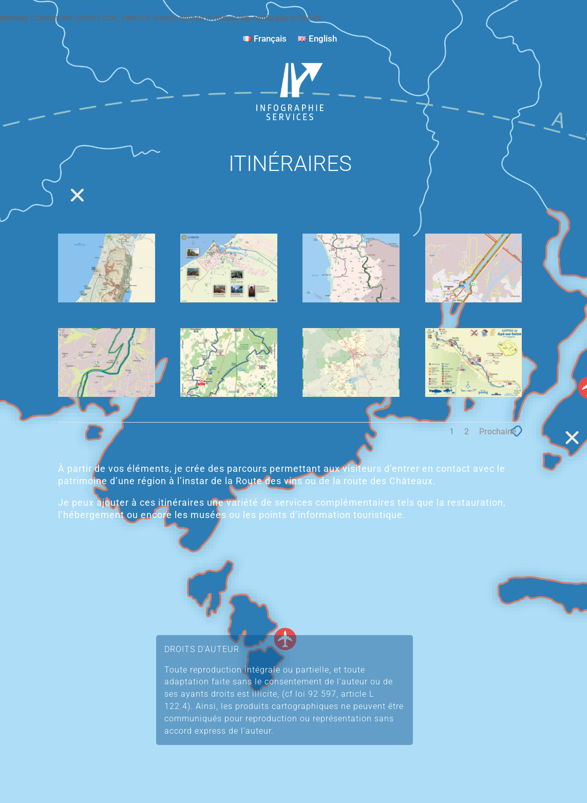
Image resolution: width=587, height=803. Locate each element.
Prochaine (498, 431)
